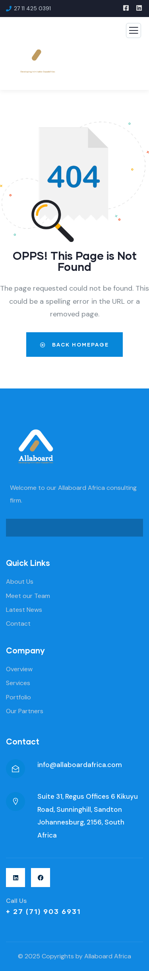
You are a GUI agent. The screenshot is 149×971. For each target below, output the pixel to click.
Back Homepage (74, 344)
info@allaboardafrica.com (79, 764)
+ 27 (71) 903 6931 (43, 911)
